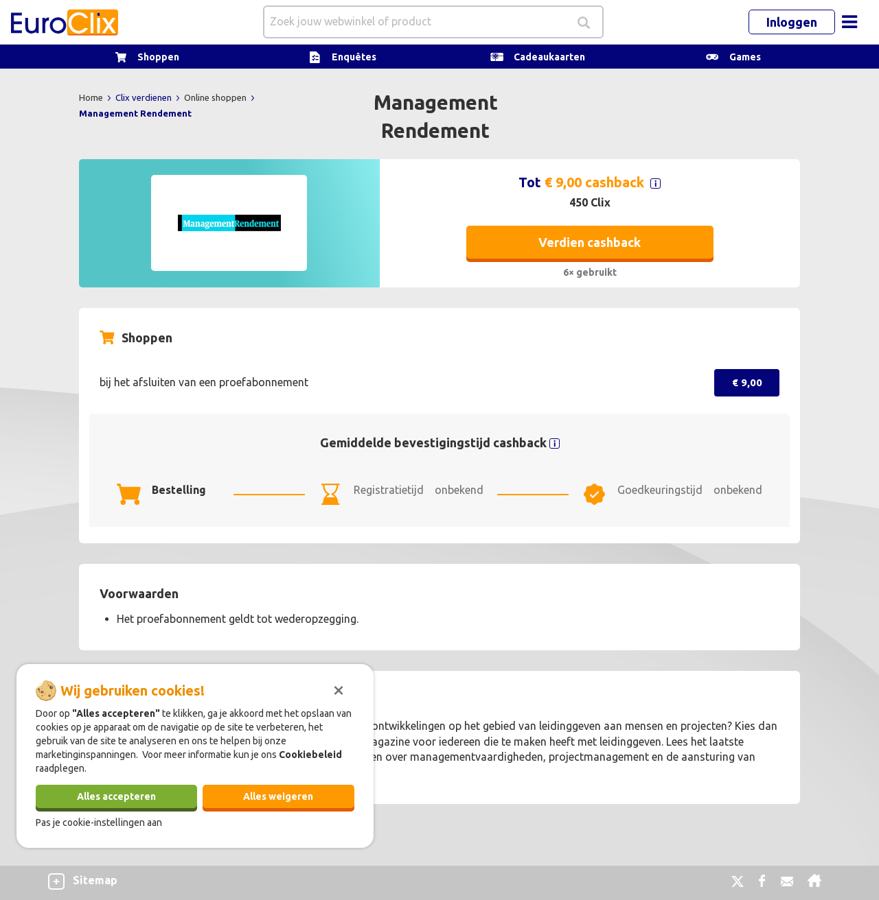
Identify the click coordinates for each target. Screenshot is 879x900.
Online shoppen (216, 97)
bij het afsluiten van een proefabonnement (204, 382)
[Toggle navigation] (849, 22)
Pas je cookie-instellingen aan (99, 822)
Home (92, 97)
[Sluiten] (338, 688)
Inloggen (791, 22)
